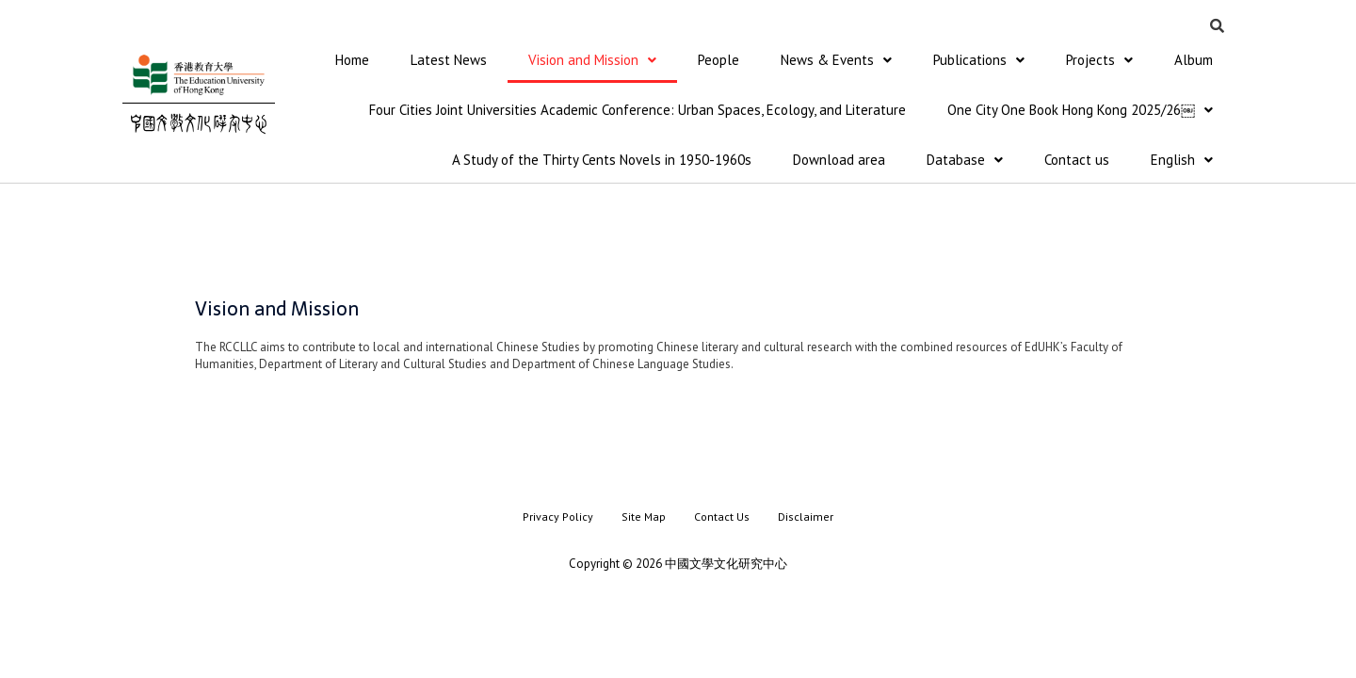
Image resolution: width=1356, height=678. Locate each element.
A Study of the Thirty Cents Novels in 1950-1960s (601, 162)
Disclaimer (805, 519)
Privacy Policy (558, 519)
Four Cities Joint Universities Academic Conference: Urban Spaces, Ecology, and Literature (637, 112)
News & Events (836, 61)
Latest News (449, 61)
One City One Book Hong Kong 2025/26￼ (1080, 112)
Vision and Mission (592, 61)
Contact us (1076, 162)
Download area (839, 162)
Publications (979, 61)
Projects (1099, 61)
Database (965, 162)
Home (352, 61)
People (718, 61)
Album (1193, 61)
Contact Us (722, 519)
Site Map (644, 519)
